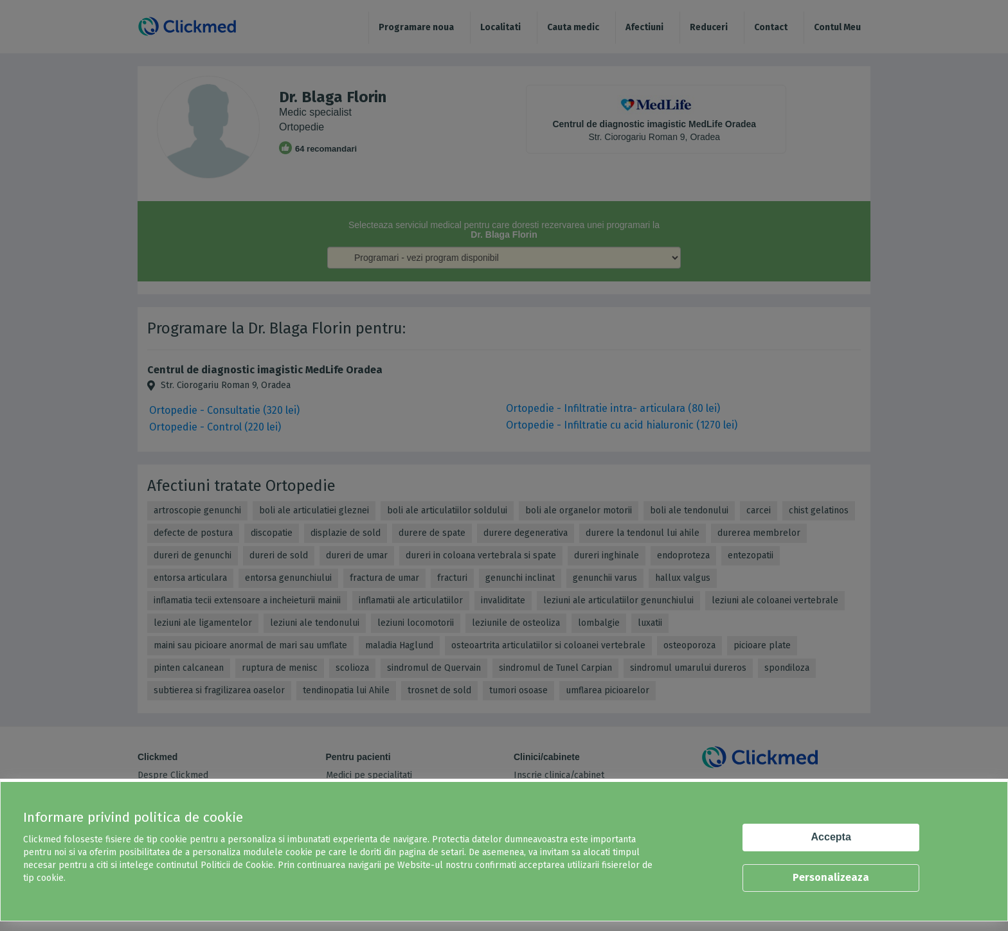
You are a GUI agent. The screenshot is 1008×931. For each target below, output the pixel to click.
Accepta (831, 836)
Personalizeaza (831, 877)
